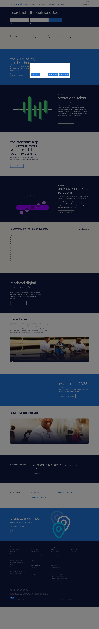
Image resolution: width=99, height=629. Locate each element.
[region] (49, 70)
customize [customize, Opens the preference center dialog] (35, 74)
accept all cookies (63, 74)
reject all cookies (53, 74)
